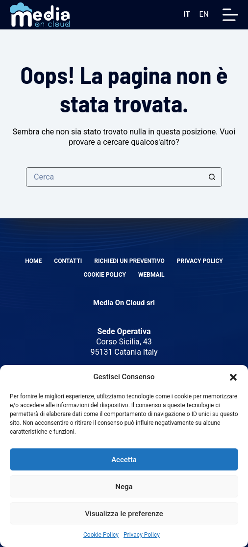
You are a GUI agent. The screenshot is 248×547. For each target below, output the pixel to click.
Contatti (68, 261)
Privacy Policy (142, 534)
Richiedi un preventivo (129, 261)
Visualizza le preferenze (124, 513)
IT (186, 14)
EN (204, 14)
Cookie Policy (101, 534)
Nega (123, 486)
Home (33, 261)
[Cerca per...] (114, 177)
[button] (233, 377)
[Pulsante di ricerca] (212, 177)
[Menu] (230, 15)
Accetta (124, 459)
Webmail (151, 274)
